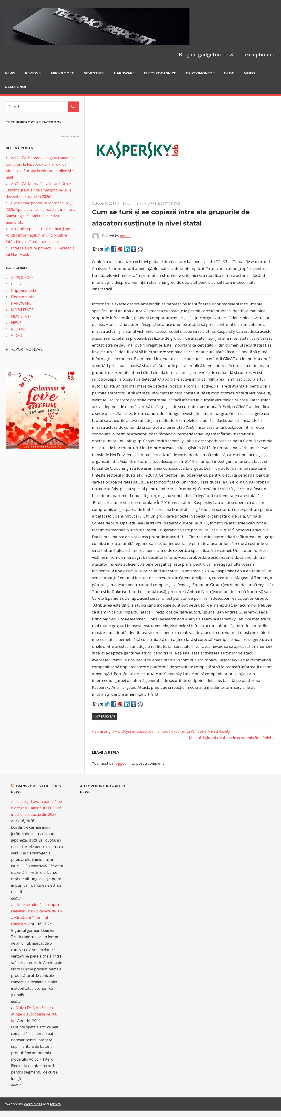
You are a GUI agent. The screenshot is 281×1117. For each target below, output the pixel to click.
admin (125, 235)
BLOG (229, 73)
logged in (123, 763)
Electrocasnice (160, 73)
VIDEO (249, 73)
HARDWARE (124, 73)
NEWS (10, 73)
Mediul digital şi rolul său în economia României (230, 737)
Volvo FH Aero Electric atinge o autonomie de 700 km (34, 1014)
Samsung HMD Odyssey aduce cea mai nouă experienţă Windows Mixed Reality (162, 731)
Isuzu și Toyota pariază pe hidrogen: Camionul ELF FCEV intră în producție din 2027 (36, 808)
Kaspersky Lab (104, 716)
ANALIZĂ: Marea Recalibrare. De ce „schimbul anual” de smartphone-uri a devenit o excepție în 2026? (38, 190)
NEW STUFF (94, 73)
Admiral (55, 1104)
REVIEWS (33, 73)
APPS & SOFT (62, 73)
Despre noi (15, 87)
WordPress (33, 1104)
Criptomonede (200, 73)
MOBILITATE (22, 309)
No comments (132, 203)
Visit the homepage (70, 136)
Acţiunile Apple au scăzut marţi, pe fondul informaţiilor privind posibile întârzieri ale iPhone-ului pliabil (38, 235)
